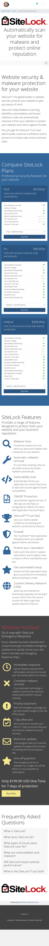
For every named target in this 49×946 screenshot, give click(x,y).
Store (14, 11)
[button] (24, 831)
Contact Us (24, 914)
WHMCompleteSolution (29, 902)
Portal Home (6, 11)
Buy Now (24, 237)
